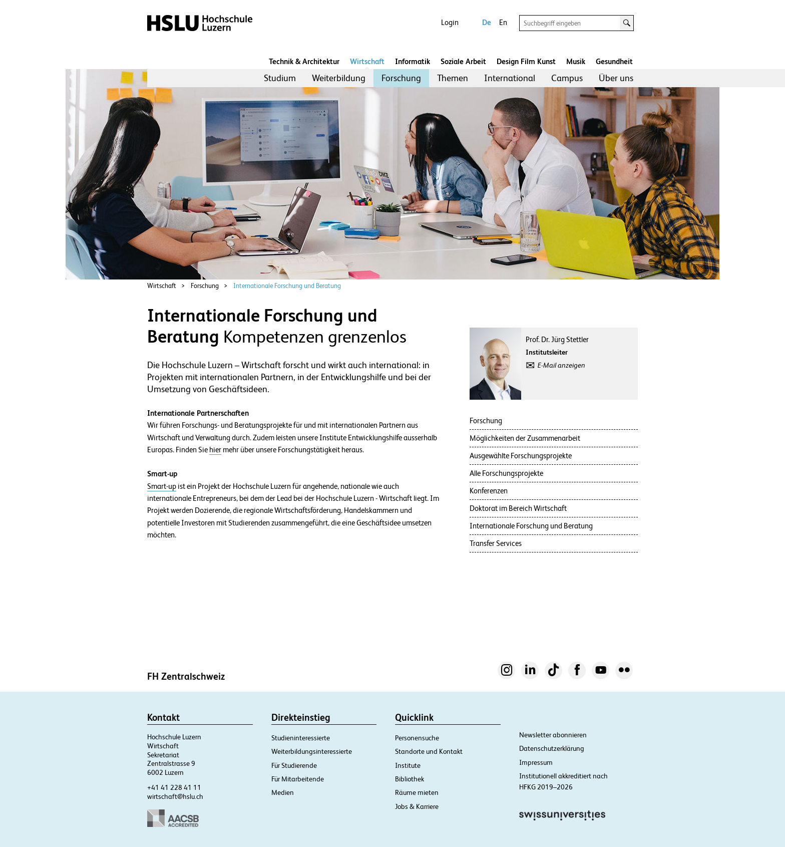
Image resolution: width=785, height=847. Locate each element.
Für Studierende (294, 765)
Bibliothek (409, 779)
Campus (567, 78)
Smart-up (161, 486)
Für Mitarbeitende (297, 779)
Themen (452, 78)
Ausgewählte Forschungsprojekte (521, 455)
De (486, 22)
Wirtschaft (367, 61)
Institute (408, 765)
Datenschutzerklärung (551, 748)
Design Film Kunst (526, 61)
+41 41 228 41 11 (174, 787)
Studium (280, 78)
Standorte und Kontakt (429, 751)
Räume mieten (417, 792)
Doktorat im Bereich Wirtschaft (518, 508)
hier (215, 450)
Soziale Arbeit (463, 61)
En (503, 22)
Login (450, 22)
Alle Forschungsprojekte (506, 473)
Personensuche (417, 738)
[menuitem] (280, 78)
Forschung (401, 78)
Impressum (536, 762)
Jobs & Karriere (417, 806)
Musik (575, 61)
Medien (282, 792)
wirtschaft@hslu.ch (175, 796)
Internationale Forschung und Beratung (287, 286)
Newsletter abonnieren (553, 735)
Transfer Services (496, 543)
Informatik (412, 61)
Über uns (616, 78)
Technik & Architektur (304, 61)
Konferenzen (489, 490)
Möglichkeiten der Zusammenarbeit (525, 438)
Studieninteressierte (300, 738)
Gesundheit (614, 61)
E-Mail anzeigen (561, 365)
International (509, 78)
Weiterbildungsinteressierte (311, 751)
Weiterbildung (338, 78)
